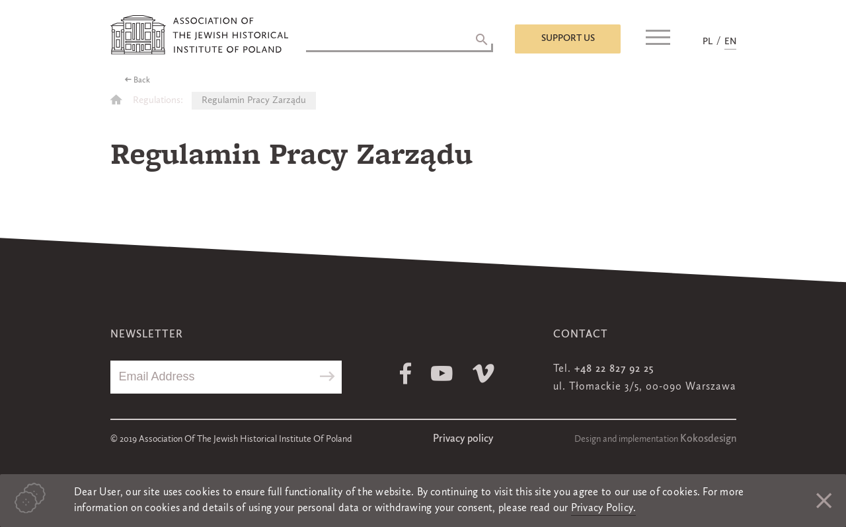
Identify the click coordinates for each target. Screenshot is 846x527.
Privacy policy (463, 439)
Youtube (442, 373)
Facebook (405, 373)
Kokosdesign (708, 439)
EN (730, 41)
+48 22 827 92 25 (614, 369)
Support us (568, 38)
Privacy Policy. (603, 508)
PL (707, 41)
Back (142, 81)
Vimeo (483, 373)
